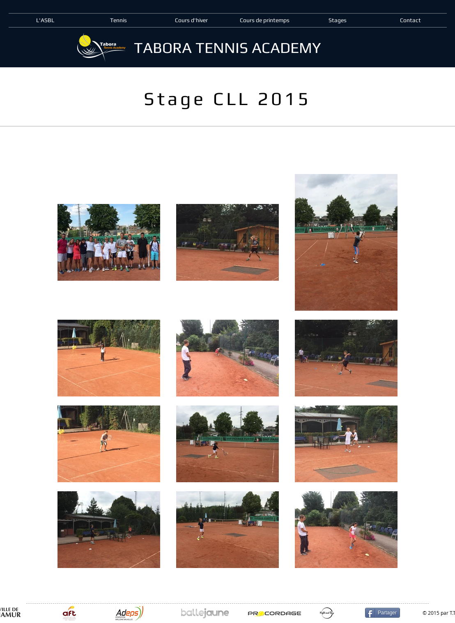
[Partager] (382, 613)
